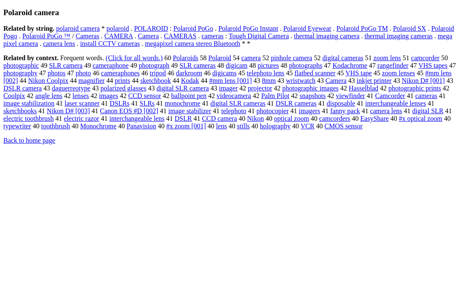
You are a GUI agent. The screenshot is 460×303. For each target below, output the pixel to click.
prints (122, 80)
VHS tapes (432, 65)
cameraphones (120, 73)
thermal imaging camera (326, 36)
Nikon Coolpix (48, 80)
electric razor (81, 118)
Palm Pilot (275, 95)
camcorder (425, 57)
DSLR (183, 118)
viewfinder (350, 95)
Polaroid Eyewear (307, 28)
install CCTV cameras (110, 43)
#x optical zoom (420, 118)
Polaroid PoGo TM (362, 28)
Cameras (87, 36)
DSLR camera (22, 88)
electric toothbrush (28, 118)
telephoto (233, 110)
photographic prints (414, 88)
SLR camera (66, 65)
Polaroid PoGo (194, 28)
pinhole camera (291, 57)
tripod (158, 73)
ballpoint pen (188, 95)
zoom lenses (398, 73)
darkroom (189, 73)
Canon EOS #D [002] (129, 110)
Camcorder (390, 95)
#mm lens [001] (230, 80)
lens (221, 126)
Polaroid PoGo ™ (46, 36)
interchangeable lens (136, 118)
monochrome (182, 103)
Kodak (190, 80)
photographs (305, 65)
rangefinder (393, 65)
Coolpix (14, 95)
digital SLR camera (182, 88)
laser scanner (81, 103)
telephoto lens (265, 73)
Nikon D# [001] (423, 80)
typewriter (17, 126)
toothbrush (55, 126)
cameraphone (110, 65)
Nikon (255, 118)
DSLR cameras (295, 103)
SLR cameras (197, 65)
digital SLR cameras (237, 103)
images (108, 95)
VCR (307, 126)
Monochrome (98, 126)
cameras (212, 36)
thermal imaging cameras (398, 36)
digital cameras (342, 57)
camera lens (59, 43)
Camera (148, 36)
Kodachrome (349, 65)
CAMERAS (180, 36)
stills (243, 126)
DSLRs (119, 103)
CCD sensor (144, 95)
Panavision (141, 126)
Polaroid (220, 57)
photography (20, 73)
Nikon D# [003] (68, 110)
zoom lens (387, 57)
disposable (340, 103)
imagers (309, 110)
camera (251, 57)
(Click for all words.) (134, 57)
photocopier (273, 110)
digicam (237, 65)
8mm (269, 80)
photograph (154, 65)
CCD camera (219, 118)
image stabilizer (189, 110)
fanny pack (345, 110)
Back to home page (29, 140)
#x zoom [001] (186, 126)
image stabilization (28, 103)
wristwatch (301, 80)
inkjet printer (374, 80)
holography (275, 126)
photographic (21, 65)
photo (83, 73)
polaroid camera (78, 28)
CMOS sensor (343, 126)
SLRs (147, 103)
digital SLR (428, 110)
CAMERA (118, 36)
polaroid (118, 28)
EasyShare (374, 118)
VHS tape (358, 73)
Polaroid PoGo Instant (248, 28)
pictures (268, 65)
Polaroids (185, 57)
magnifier (91, 80)
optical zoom (291, 118)
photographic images (310, 88)
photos (57, 73)
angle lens (48, 95)
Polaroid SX (409, 28)
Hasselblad (363, 88)
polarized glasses (124, 88)
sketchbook (155, 80)
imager (228, 88)
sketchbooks (20, 110)
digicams (224, 73)
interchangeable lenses (395, 103)
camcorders (334, 118)
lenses (80, 95)
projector (260, 88)
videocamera (234, 95)
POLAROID (151, 28)
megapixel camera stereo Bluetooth (192, 43)
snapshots (313, 95)
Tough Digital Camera (259, 36)
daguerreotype (71, 88)
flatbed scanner (314, 73)
